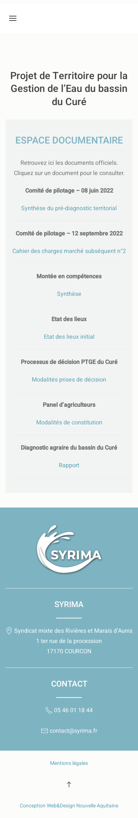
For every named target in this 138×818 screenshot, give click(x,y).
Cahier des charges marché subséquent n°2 (69, 251)
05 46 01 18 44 (69, 710)
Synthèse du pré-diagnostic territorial (69, 208)
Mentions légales (69, 763)
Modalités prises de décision (69, 379)
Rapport (69, 465)
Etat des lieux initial (69, 336)
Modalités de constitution (69, 422)
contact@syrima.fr (69, 730)
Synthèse (69, 294)
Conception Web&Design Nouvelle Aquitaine (69, 806)
